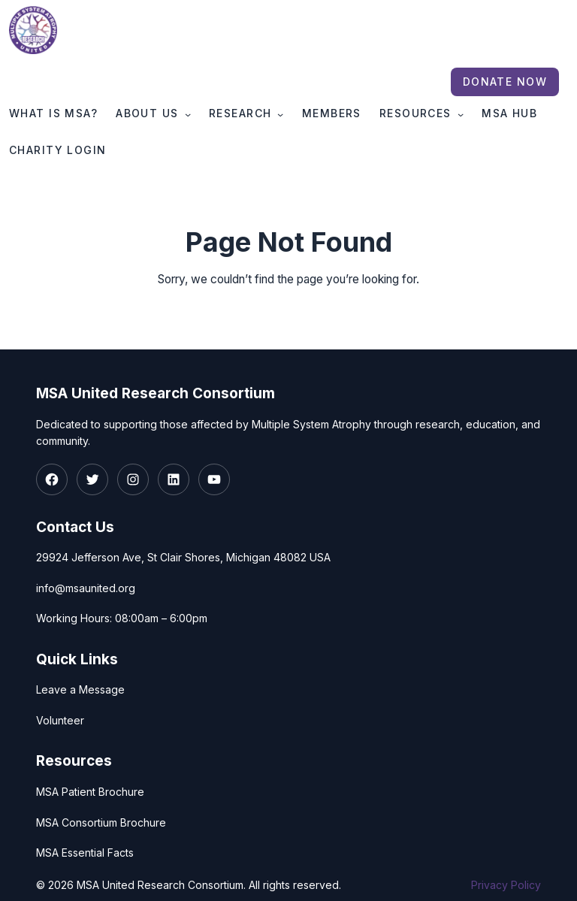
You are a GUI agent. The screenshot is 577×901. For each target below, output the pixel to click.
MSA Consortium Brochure (101, 822)
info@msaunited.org (85, 588)
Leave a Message (80, 690)
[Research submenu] (280, 114)
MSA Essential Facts (85, 852)
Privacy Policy (506, 884)
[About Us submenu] (188, 114)
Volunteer (60, 720)
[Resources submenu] (461, 114)
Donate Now (505, 81)
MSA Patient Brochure (90, 791)
